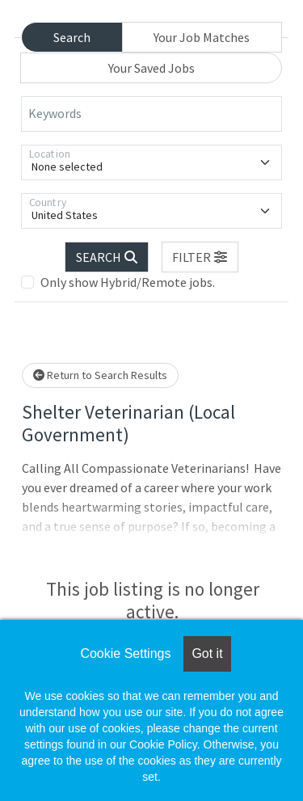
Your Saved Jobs (151, 68)
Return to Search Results (100, 375)
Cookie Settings (125, 653)
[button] (200, 257)
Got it (206, 653)
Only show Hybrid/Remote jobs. (127, 282)
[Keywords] (151, 114)
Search (71, 37)
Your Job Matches (202, 37)
